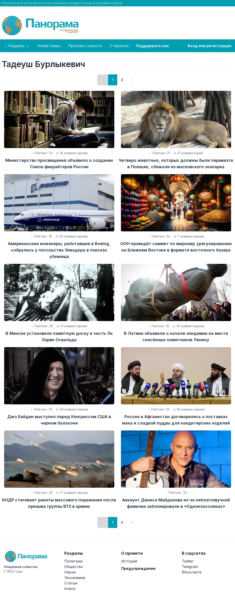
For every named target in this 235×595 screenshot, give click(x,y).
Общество (73, 566)
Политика (73, 561)
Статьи (70, 583)
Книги (69, 588)
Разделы (17, 46)
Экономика (74, 577)
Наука (70, 572)
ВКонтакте (191, 572)
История (129, 561)
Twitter (188, 561)
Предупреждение (138, 568)
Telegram (190, 566)
